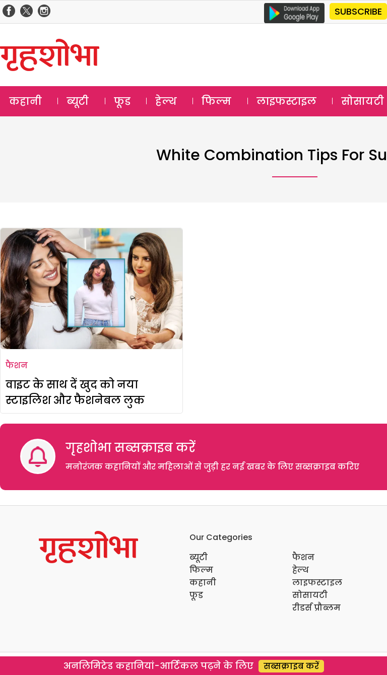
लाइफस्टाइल (286, 101)
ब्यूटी (78, 101)
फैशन (17, 365)
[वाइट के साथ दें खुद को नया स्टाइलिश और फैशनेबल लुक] (91, 288)
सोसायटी (310, 595)
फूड (122, 101)
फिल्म (216, 101)
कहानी (25, 101)
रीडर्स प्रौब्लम (316, 608)
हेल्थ (166, 101)
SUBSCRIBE (358, 11)
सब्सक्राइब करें (291, 666)
